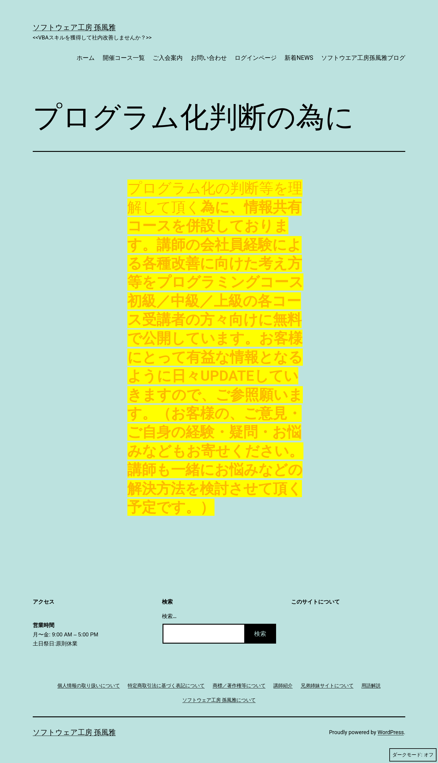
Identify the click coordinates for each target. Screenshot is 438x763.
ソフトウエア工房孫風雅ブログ (363, 57)
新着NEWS (298, 57)
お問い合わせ (209, 57)
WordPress (391, 732)
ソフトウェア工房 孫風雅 (74, 27)
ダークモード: (412, 754)
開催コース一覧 (124, 57)
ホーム (86, 57)
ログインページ (256, 57)
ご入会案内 (168, 57)
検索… (169, 616)
